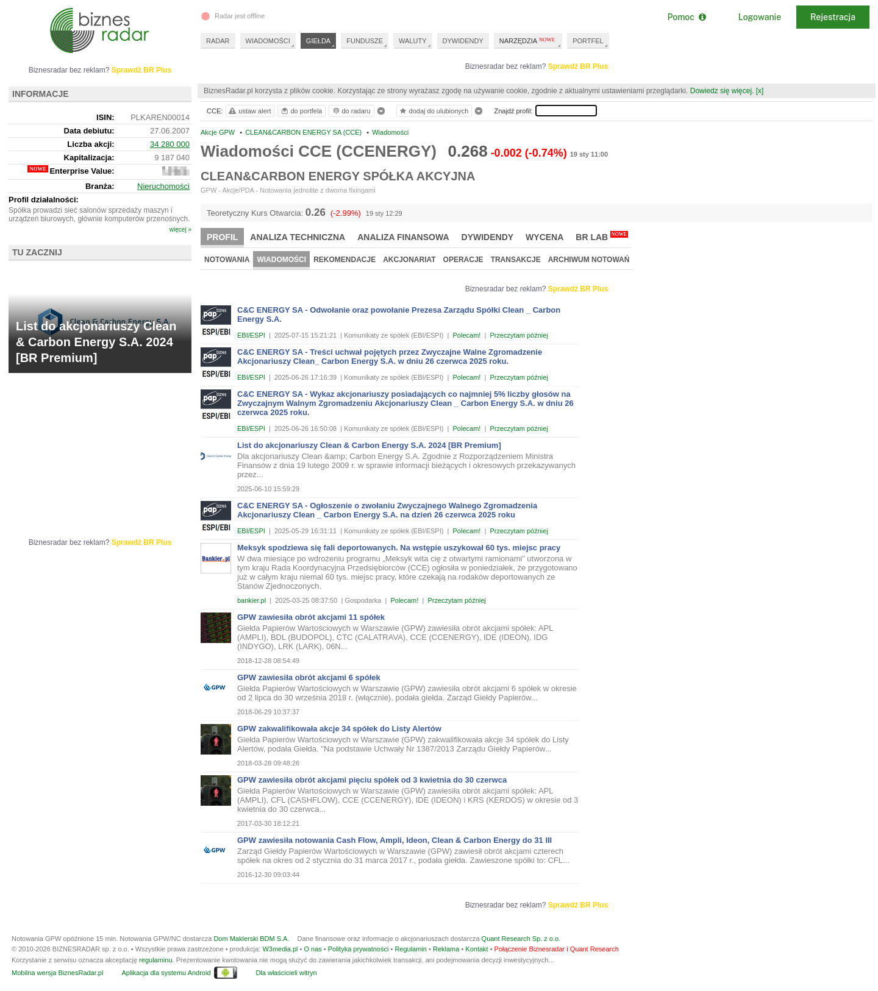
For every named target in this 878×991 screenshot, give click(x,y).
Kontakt (476, 949)
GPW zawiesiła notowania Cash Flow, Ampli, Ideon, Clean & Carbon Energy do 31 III (394, 840)
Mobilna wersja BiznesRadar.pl (57, 972)
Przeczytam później (519, 335)
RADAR (218, 40)
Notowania (226, 259)
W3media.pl (280, 949)
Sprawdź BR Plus (578, 66)
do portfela (301, 111)
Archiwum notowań (589, 259)
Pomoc (686, 17)
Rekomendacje (344, 259)
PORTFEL (588, 40)
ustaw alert (249, 111)
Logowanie (759, 17)
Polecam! (467, 335)
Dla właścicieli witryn (285, 972)
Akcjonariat (409, 259)
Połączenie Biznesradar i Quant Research (556, 949)
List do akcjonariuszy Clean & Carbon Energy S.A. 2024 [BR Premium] (369, 445)
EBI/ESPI (251, 335)
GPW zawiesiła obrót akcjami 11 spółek (311, 617)
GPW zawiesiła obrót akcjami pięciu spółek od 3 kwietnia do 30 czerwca (372, 779)
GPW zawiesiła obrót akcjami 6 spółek (308, 677)
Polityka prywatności (358, 949)
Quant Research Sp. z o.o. (521, 938)
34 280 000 (170, 144)
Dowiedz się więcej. (722, 91)
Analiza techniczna (297, 237)
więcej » (180, 229)
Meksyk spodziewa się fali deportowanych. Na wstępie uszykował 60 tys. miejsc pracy (398, 547)
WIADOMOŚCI (268, 40)
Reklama (446, 949)
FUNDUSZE (364, 40)
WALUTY (412, 40)
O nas (312, 949)
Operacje (463, 259)
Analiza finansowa (403, 237)
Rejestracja (832, 17)
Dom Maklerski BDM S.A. (251, 938)
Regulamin (410, 949)
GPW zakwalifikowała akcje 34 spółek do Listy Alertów (339, 728)
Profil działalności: (44, 199)
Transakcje (516, 259)
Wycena (544, 237)
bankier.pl (251, 600)
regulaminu (155, 960)
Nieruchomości (163, 186)
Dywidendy (488, 237)
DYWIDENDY (463, 40)
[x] (760, 91)
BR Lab (602, 236)
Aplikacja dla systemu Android (165, 972)
